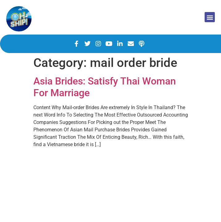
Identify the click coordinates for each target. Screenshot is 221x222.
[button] (210, 17)
